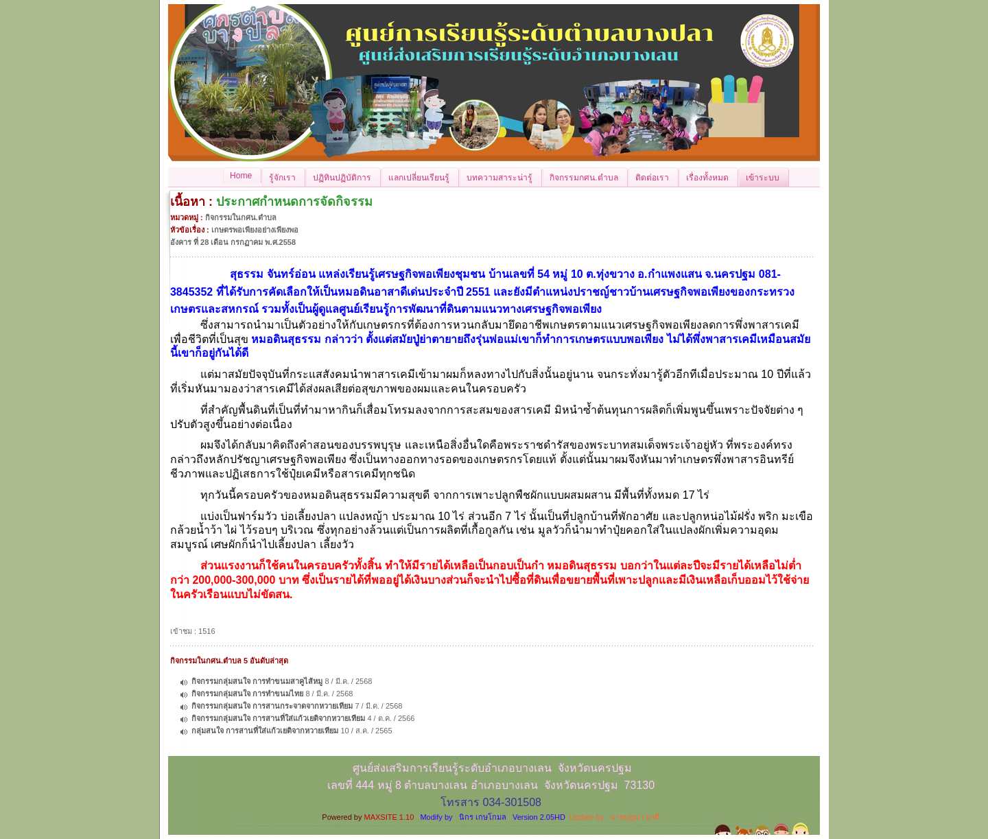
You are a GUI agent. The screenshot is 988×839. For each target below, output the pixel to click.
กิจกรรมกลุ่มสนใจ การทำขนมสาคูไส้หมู (256, 681)
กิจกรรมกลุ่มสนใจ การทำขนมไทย (247, 693)
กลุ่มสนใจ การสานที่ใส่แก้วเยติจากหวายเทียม (264, 730)
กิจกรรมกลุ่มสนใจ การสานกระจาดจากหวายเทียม (272, 706)
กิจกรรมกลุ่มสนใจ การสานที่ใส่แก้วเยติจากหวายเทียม (278, 718)
